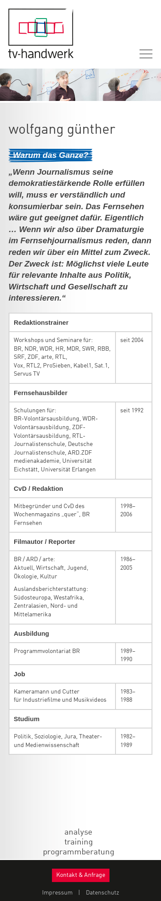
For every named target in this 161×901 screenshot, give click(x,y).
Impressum (57, 893)
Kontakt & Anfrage (80, 875)
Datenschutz (102, 893)
